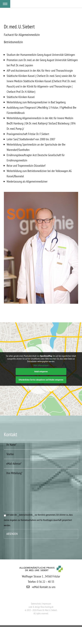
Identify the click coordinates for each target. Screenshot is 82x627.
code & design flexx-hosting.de (41, 606)
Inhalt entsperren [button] (41, 371)
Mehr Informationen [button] (40, 365)
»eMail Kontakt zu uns (41, 587)
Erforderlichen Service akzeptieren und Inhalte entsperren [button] (41, 379)
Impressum (46, 603)
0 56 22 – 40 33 (45, 582)
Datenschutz (36, 603)
